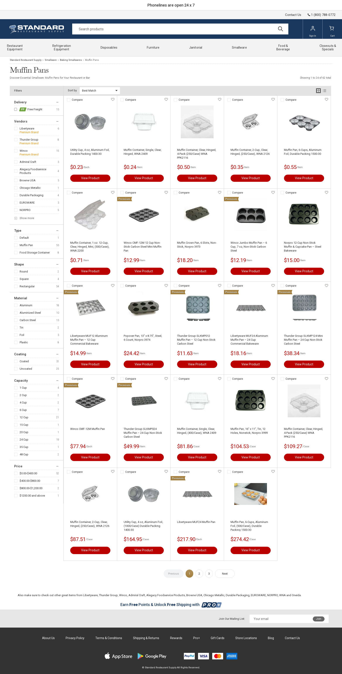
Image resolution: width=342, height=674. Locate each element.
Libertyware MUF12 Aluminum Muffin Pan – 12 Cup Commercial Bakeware (89, 339)
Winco (24, 150)
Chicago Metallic (30, 187)
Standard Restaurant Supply (25, 60)
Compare (77, 99)
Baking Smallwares (71, 60)
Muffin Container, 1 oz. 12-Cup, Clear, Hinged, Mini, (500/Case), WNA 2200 (89, 246)
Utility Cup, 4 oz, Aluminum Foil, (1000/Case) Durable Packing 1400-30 (143, 525)
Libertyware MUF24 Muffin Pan (196, 522)
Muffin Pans (92, 60)
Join (318, 618)
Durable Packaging (31, 195)
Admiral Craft (28, 161)
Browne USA (28, 180)
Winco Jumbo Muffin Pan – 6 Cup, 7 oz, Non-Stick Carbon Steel (249, 246)
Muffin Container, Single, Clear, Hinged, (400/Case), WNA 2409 (196, 430)
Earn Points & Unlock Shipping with (171, 604)
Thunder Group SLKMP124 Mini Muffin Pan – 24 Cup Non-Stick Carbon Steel (303, 339)
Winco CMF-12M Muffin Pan (87, 429)
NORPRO (25, 210)
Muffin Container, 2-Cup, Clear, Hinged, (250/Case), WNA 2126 (250, 151)
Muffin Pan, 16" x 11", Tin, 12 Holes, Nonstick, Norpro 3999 (249, 430)
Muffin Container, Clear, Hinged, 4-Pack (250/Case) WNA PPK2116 (196, 153)
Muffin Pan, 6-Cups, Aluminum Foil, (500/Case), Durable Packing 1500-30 (249, 525)
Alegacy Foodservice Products (33, 171)
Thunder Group (29, 139)
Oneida (296, 595)
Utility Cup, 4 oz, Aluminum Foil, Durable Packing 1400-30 (89, 151)
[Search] (180, 29)
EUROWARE (27, 202)
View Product (90, 178)
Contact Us (293, 15)
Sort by (72, 90)
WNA (282, 595)
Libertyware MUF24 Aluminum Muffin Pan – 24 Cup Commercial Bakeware (249, 339)
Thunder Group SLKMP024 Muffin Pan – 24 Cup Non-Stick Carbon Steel (143, 432)
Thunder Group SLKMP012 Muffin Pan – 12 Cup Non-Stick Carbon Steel (196, 339)
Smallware (51, 60)
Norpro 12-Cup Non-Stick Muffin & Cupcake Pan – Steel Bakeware (302, 246)
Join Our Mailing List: (232, 618)
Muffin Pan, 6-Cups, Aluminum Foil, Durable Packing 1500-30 (302, 151)
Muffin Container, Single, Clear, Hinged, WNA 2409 (142, 151)
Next (225, 573)
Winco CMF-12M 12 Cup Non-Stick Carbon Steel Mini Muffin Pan (142, 246)
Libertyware (27, 128)
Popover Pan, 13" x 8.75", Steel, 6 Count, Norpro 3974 (143, 337)
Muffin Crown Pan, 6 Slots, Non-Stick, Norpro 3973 (197, 244)
